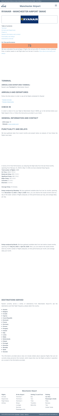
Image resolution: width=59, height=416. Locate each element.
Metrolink (33, 405)
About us (27, 414)
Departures (5, 399)
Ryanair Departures (8, 102)
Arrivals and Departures (8, 30)
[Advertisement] (29, 67)
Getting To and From (37, 394)
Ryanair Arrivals (7, 100)
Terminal (4, 28)
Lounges (18, 405)
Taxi (32, 399)
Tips (46, 405)
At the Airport (20, 394)
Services (18, 407)
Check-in (4, 32)
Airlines (4, 403)
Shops (18, 403)
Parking (47, 394)
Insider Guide (49, 407)
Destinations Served (7, 38)
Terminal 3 (19, 401)
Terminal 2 (19, 399)
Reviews (47, 403)
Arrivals (4, 396)
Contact (22, 414)
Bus (32, 396)
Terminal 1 (19, 396)
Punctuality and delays (8, 36)
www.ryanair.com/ (13, 124)
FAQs (46, 401)
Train (32, 401)
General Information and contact (11, 34)
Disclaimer (17, 414)
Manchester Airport (30, 6)
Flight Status (5, 401)
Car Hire (47, 396)
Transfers (33, 403)
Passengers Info (20, 409)
